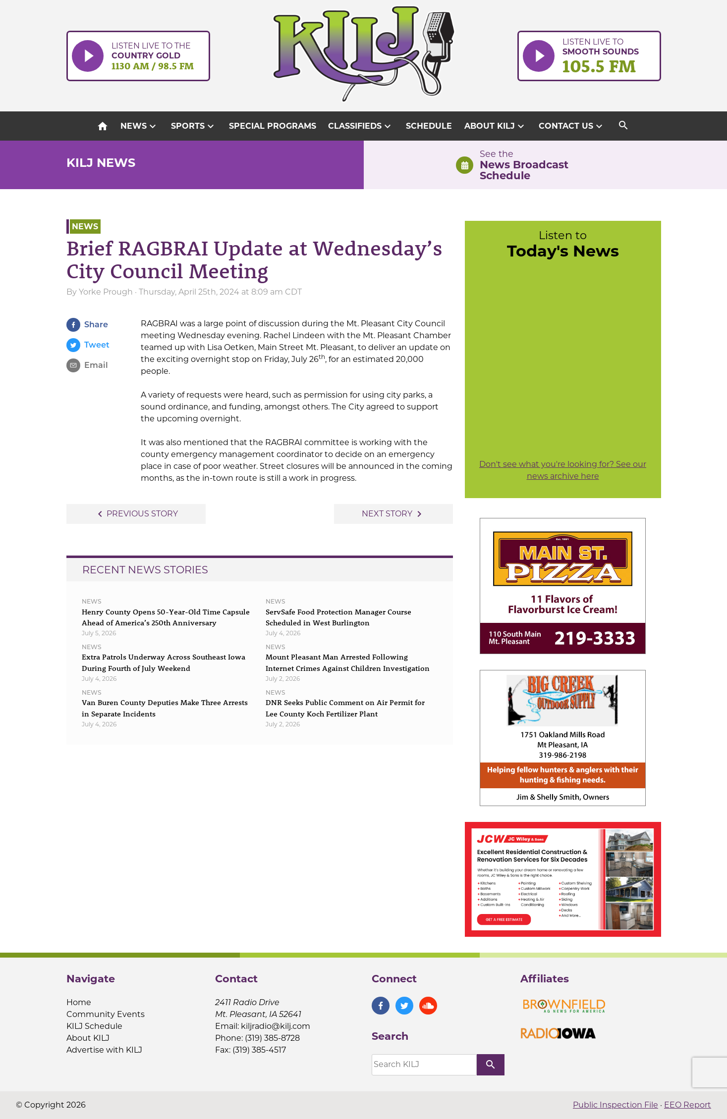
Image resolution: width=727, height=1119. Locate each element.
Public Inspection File (615, 1105)
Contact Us (572, 126)
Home (78, 1002)
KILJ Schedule (94, 1026)
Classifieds (360, 126)
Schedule (429, 126)
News (139, 126)
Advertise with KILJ (104, 1050)
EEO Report (687, 1105)
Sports (194, 126)
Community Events (105, 1014)
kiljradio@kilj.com (275, 1026)
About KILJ (495, 126)
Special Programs (272, 126)
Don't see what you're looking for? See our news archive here (562, 470)
